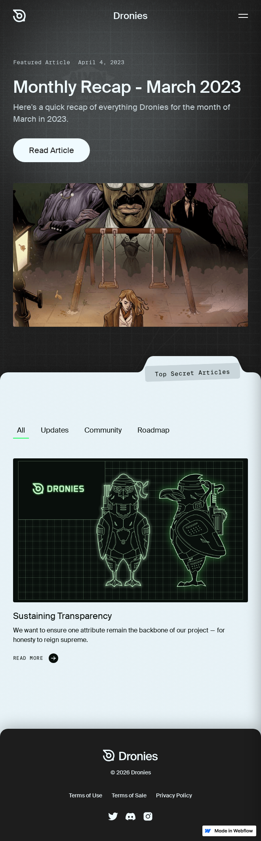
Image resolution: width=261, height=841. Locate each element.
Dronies (130, 16)
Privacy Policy (174, 795)
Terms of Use (85, 795)
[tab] (21, 430)
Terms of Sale (129, 795)
